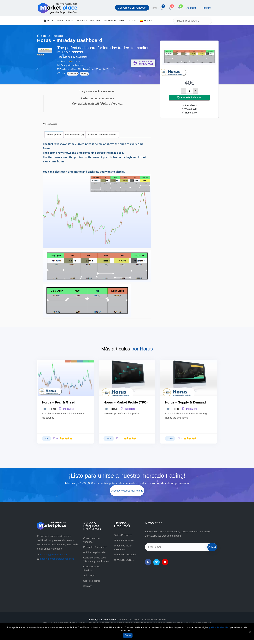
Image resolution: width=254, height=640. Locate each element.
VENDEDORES (114, 20)
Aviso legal (89, 575)
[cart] (155, 7)
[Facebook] (148, 562)
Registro (206, 7)
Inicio (43, 35)
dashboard (73, 73)
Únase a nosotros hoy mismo (127, 490)
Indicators (77, 65)
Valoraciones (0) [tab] (74, 134)
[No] (250, 631)
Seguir (128, 635)
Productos (58, 35)
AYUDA (132, 20)
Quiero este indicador (189, 97)
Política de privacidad (94, 552)
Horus (77, 61)
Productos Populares (125, 554)
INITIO (49, 20)
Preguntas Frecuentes (89, 20)
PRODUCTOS (65, 20)
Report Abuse (50, 124)
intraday (84, 73)
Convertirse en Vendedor (132, 7)
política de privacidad (219, 627)
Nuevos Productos (124, 540)
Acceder (191, 7)
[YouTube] (165, 562)
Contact (87, 586)
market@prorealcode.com (54, 554)
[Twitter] (156, 562)
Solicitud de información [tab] (102, 134)
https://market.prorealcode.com (57, 558)
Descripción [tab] (54, 134)
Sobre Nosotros (91, 580)
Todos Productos (123, 535)
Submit (212, 547)
